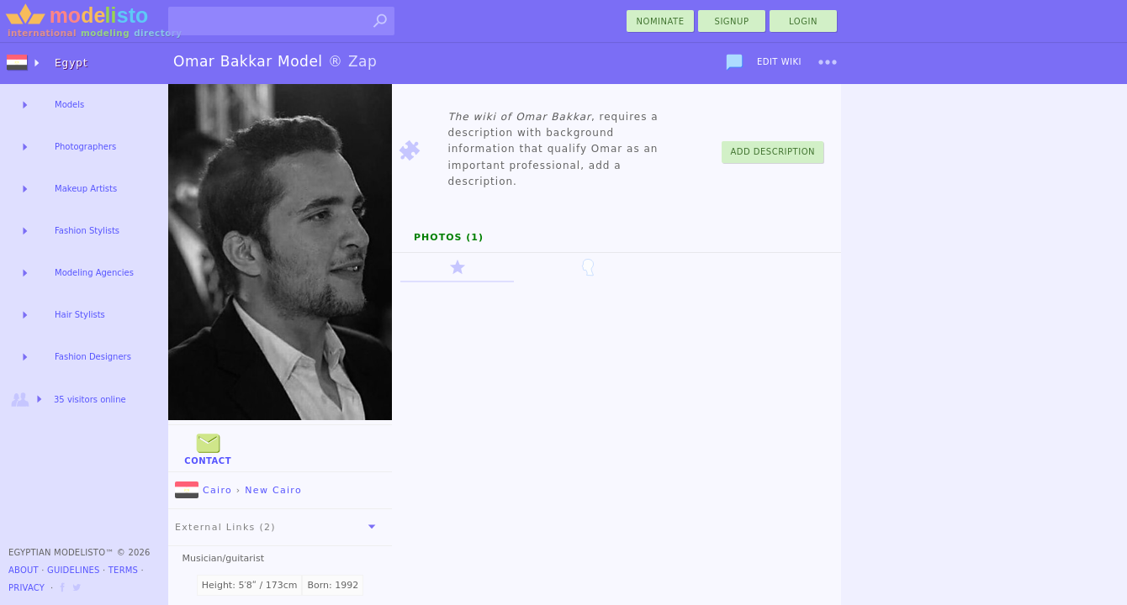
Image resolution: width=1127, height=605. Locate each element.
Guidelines (73, 570)
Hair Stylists (80, 314)
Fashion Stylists (87, 230)
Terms (123, 570)
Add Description (772, 151)
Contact (207, 447)
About (23, 570)
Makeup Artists (86, 188)
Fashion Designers (93, 356)
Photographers (85, 146)
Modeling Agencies (94, 272)
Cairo (203, 490)
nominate (661, 21)
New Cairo (273, 490)
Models (69, 104)
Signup (732, 21)
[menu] (827, 62)
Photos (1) (449, 237)
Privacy (26, 587)
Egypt (71, 63)
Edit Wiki (779, 61)
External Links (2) (278, 527)
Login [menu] (803, 21)
